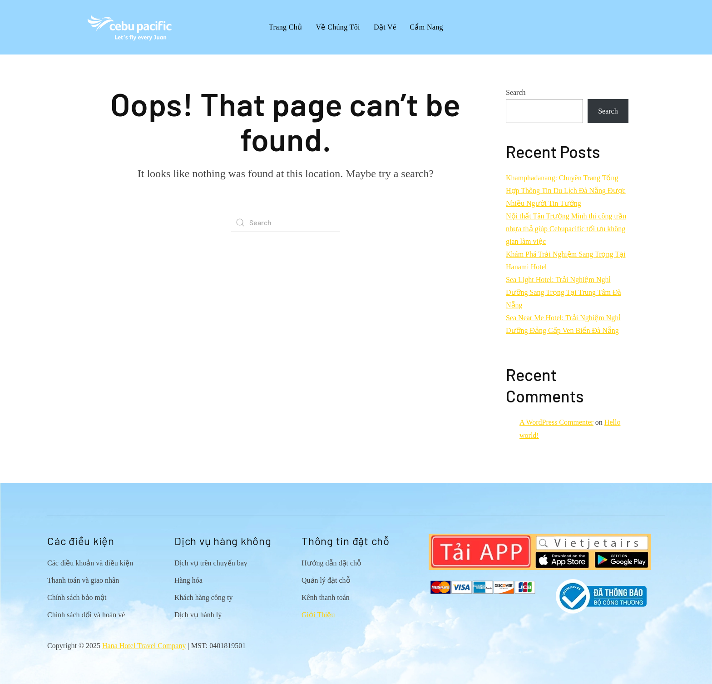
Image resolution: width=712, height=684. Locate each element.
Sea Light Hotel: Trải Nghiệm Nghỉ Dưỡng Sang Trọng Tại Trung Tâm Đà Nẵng (563, 292)
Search (516, 92)
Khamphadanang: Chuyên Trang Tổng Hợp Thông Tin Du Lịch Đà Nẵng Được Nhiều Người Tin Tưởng (566, 190)
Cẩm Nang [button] (426, 27)
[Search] (285, 222)
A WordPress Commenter (556, 422)
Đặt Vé (385, 27)
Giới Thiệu (318, 615)
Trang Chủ (285, 27)
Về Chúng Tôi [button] (338, 27)
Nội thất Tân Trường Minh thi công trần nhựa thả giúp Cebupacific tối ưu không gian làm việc (566, 228)
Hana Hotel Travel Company (144, 645)
